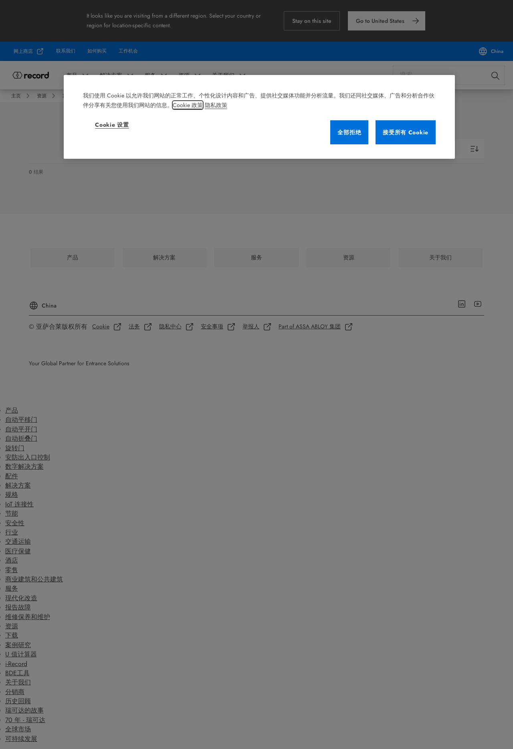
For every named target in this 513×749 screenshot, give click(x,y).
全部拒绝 (349, 132)
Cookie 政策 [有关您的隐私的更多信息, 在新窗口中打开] (188, 105)
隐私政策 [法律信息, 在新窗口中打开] (216, 105)
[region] (259, 117)
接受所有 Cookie (405, 132)
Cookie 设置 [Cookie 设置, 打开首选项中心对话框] (112, 125)
